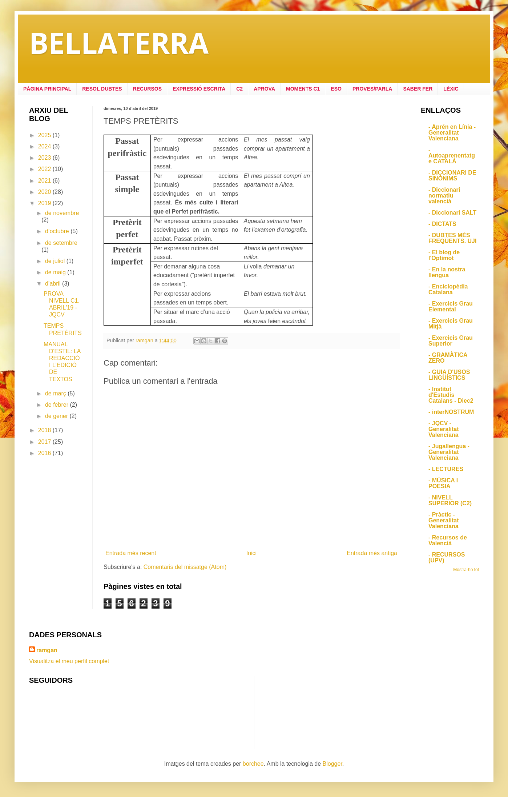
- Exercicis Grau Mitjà (450, 324)
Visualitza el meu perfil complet (69, 661)
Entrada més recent (130, 553)
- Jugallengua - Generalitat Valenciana (448, 452)
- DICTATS (442, 224)
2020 (45, 192)
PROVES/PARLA (372, 89)
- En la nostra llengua (446, 272)
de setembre (61, 243)
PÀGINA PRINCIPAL (47, 89)
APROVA (264, 89)
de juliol (55, 261)
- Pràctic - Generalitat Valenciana (443, 520)
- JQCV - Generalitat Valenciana (443, 429)
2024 (45, 146)
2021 (45, 181)
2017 (45, 442)
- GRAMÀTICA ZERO (447, 358)
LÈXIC (450, 89)
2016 (45, 453)
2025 (45, 135)
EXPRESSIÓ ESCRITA (199, 89)
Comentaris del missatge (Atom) (185, 567)
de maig (56, 272)
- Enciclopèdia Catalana (448, 289)
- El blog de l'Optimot (444, 255)
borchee (253, 764)
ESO (336, 89)
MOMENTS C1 (303, 89)
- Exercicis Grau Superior (450, 341)
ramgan (46, 650)
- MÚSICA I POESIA (443, 483)
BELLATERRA (119, 42)
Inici (251, 553)
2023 (45, 158)
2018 (45, 430)
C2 (239, 89)
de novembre (62, 213)
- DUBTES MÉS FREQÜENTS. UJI (452, 238)
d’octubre (57, 231)
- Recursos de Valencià (447, 540)
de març (56, 393)
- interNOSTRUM (451, 412)
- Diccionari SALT (452, 213)
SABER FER (417, 89)
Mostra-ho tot (466, 569)
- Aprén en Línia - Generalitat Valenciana (452, 133)
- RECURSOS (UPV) (446, 557)
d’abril (53, 283)
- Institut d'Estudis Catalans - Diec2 (450, 395)
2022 (45, 169)
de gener (57, 416)
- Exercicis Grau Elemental (450, 306)
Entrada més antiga (372, 553)
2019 (45, 203)
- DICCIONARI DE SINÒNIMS (452, 176)
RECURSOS (147, 89)
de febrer (57, 405)
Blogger (332, 764)
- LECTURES (445, 469)
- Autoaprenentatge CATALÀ (451, 155)
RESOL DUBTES (102, 89)
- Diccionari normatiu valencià (444, 195)
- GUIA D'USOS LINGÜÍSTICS (449, 375)
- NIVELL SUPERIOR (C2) (450, 500)
